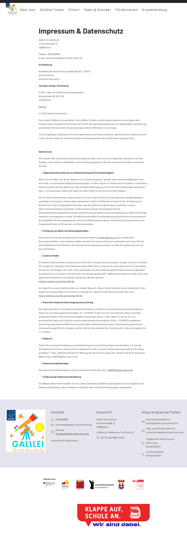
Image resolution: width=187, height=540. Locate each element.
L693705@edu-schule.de (120, 370)
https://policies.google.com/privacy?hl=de (60, 295)
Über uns (27, 9)
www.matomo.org (108, 237)
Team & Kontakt (97, 9)
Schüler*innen (52, 9)
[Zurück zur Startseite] (12, 9)
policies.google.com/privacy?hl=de (56, 281)
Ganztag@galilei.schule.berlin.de (72, 433)
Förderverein (126, 9)
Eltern (74, 9)
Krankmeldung (154, 9)
